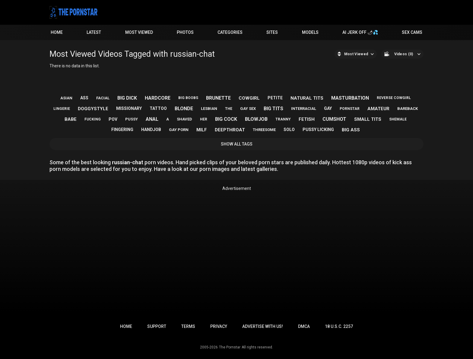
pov (113, 119)
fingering (122, 129)
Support (156, 326)
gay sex (248, 108)
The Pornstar (229, 347)
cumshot (334, 119)
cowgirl (249, 98)
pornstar (350, 109)
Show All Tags (236, 144)
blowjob (256, 119)
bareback (407, 108)
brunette (218, 98)
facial (103, 98)
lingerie (61, 109)
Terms (188, 326)
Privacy (218, 326)
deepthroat (230, 130)
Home (57, 32)
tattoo (158, 108)
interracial (303, 108)
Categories (230, 32)
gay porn (179, 129)
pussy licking (318, 129)
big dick (127, 98)
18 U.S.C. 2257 (339, 326)
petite (275, 97)
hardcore (157, 98)
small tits (367, 119)
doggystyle (93, 108)
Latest (94, 32)
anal (152, 119)
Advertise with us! (262, 326)
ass (84, 97)
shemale (398, 119)
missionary (129, 108)
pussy (131, 119)
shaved (184, 119)
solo (289, 129)
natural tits (306, 98)
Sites (272, 32)
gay (328, 108)
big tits (273, 108)
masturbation (350, 98)
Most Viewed (139, 32)
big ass (351, 130)
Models (310, 32)
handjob (151, 129)
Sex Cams (412, 32)
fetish (307, 119)
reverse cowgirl (394, 98)
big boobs (188, 98)
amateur (378, 108)
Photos (185, 32)
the (228, 109)
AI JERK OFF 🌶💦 (360, 32)
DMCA (304, 326)
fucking (92, 119)
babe (71, 119)
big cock (226, 119)
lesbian (209, 108)
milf (201, 130)
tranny (283, 119)
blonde (184, 108)
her (203, 119)
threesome (264, 129)
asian (66, 98)
